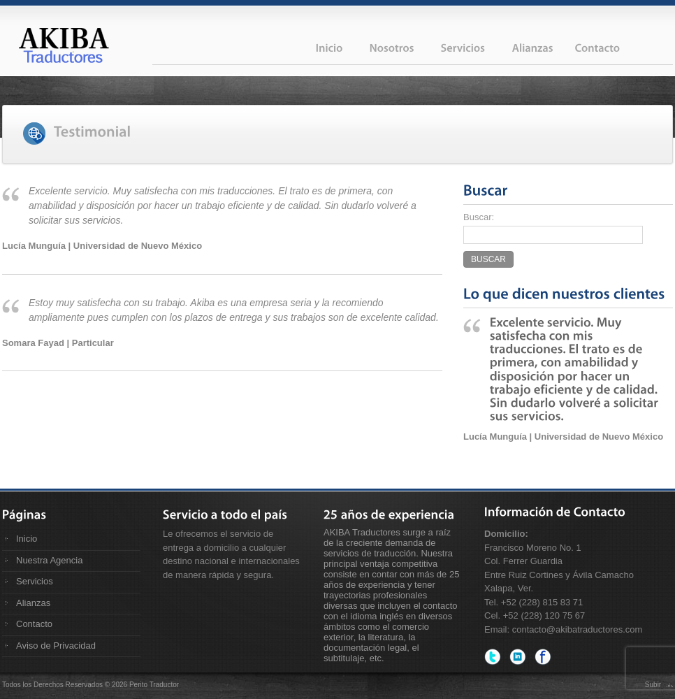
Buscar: (478, 217)
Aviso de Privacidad (56, 645)
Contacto (34, 624)
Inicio (26, 538)
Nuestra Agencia (49, 560)
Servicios (34, 581)
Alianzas (33, 603)
